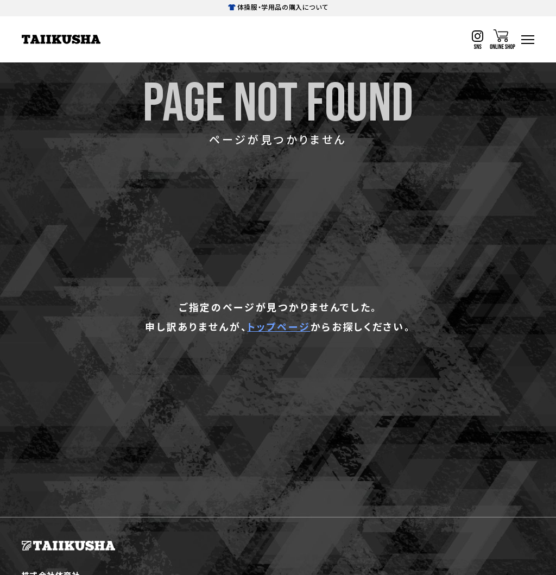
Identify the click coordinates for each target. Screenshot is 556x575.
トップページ (278, 326)
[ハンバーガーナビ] (527, 39)
